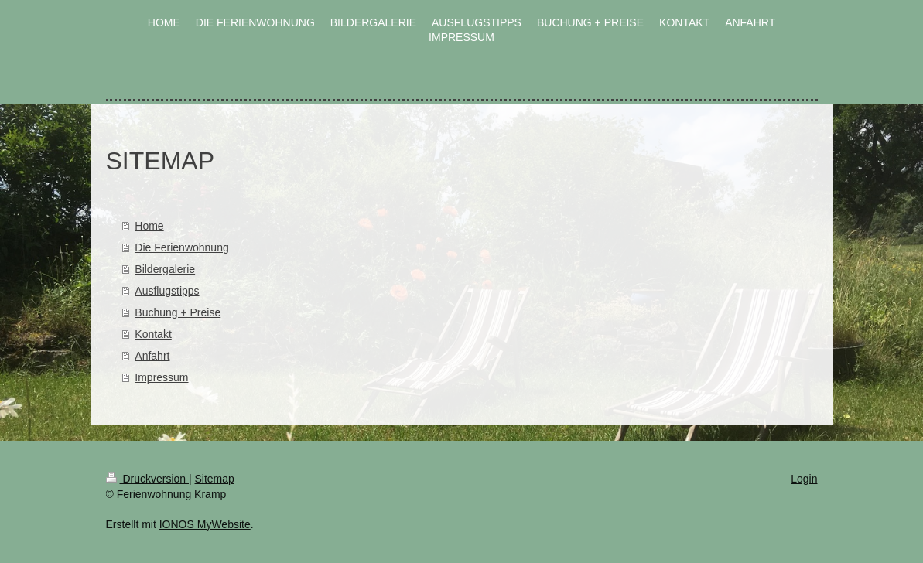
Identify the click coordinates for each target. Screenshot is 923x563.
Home (149, 226)
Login (804, 479)
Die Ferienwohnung (181, 247)
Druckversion (147, 479)
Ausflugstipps (167, 291)
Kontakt (153, 334)
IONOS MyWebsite (205, 524)
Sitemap (214, 479)
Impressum (161, 377)
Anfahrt (152, 356)
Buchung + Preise (177, 312)
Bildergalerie (165, 269)
